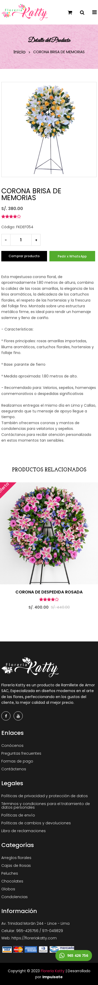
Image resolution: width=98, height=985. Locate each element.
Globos (8, 889)
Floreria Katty (53, 971)
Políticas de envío (18, 815)
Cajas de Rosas (16, 865)
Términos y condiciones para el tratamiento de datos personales (45, 805)
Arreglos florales (16, 858)
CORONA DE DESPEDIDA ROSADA (49, 592)
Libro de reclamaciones (23, 831)
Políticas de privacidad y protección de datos (44, 796)
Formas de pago (17, 761)
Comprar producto (24, 256)
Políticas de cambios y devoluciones (36, 823)
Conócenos (12, 745)
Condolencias (14, 897)
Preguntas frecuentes (21, 753)
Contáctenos (13, 769)
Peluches (9, 873)
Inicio (20, 52)
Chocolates (12, 881)
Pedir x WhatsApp (72, 256)
